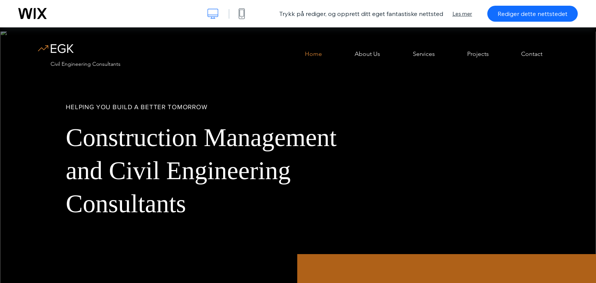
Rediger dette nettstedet (532, 13)
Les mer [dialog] (462, 13)
